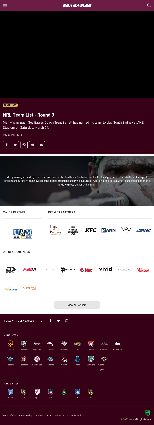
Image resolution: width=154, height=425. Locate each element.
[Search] (149, 5)
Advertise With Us (76, 415)
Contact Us (59, 415)
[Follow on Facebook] (50, 320)
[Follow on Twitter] (58, 320)
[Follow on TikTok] (42, 320)
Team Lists (10, 105)
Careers (40, 415)
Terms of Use (9, 415)
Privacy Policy (25, 415)
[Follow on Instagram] (66, 320)
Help (48, 415)
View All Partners (77, 305)
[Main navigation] (5, 6)
